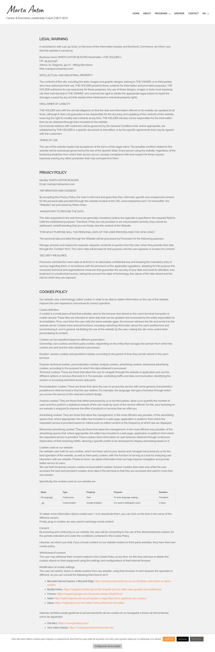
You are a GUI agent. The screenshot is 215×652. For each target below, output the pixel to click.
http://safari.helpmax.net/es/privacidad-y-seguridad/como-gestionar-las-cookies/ (100, 598)
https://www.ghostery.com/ (73, 623)
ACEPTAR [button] (169, 639)
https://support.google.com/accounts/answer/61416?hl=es (90, 593)
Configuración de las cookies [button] (107, 646)
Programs (161, 13)
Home (136, 13)
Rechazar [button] (182, 639)
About (147, 13)
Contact (193, 13)
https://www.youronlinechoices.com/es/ (91, 627)
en (204, 13)
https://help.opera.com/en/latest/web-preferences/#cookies (89, 602)
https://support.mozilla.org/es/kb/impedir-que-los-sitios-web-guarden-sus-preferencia (112, 589)
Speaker (179, 13)
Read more (197, 639)
